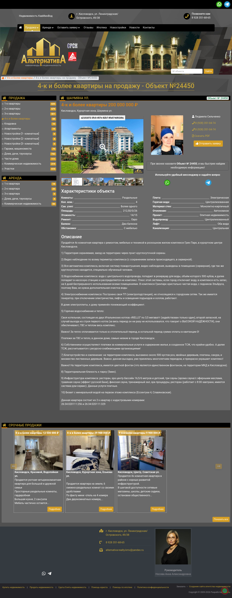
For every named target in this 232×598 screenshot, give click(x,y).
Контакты (149, 27)
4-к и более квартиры (20, 78)
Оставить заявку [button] (68, 27)
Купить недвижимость (13, 587)
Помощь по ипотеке (122, 587)
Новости (134, 27)
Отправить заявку (208, 143)
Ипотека (102, 27)
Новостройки (118, 27)
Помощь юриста (99, 587)
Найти (208, 71)
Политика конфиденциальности (153, 587)
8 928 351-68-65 (201, 17)
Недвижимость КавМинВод (36, 15)
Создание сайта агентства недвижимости (209, 586)
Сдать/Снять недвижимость (72, 587)
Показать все (221, 519)
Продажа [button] (32, 27)
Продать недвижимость (41, 587)
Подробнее (54, 509)
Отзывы (88, 27)
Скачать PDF (201, 135)
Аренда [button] (48, 27)
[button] (102, 144)
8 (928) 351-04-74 (204, 123)
